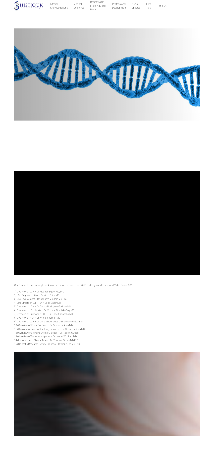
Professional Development (119, 6)
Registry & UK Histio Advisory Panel (98, 6)
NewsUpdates (136, 6)
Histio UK (162, 6)
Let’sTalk (148, 6)
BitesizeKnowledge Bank (59, 6)
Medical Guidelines (79, 6)
